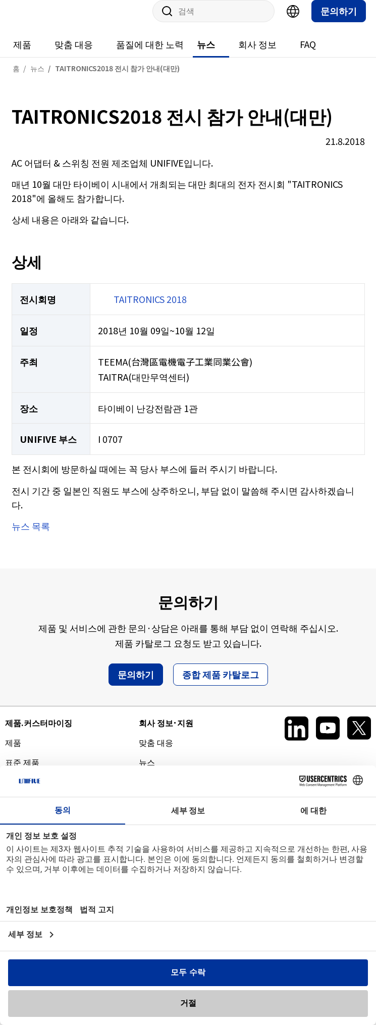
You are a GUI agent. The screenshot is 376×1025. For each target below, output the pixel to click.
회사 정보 (257, 54)
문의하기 (338, 20)
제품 (22, 54)
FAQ (308, 54)
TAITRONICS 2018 (150, 309)
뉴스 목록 (31, 535)
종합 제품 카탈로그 (220, 684)
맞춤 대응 (74, 54)
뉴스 (206, 54)
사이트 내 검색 (163, 21)
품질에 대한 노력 (150, 54)
